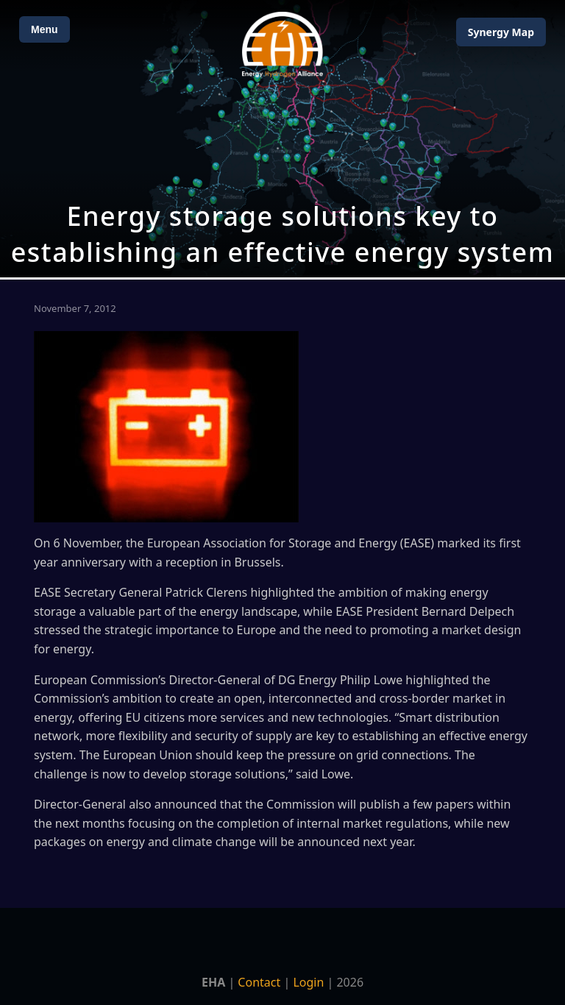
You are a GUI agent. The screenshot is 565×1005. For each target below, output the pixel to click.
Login (308, 982)
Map (501, 32)
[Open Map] (282, 138)
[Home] (282, 44)
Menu (44, 29)
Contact (259, 982)
